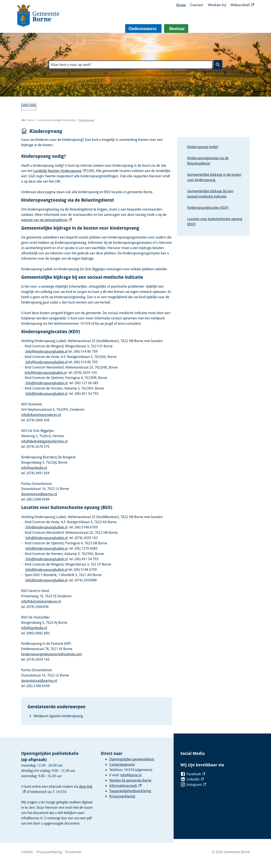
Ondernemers (142, 28)
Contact (196, 5)
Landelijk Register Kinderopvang (59, 170)
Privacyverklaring (122, 796)
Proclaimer (73, 852)
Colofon (27, 852)
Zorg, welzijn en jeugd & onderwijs (56, 120)
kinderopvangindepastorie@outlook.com (51, 654)
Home (181, 5)
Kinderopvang (86, 120)
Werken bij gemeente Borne (130, 780)
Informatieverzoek (125, 785)
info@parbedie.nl (34, 467)
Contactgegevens (122, 764)
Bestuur (177, 28)
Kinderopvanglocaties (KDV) (207, 207)
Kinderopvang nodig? (202, 146)
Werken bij (217, 5)
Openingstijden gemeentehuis (131, 759)
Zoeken (217, 64)
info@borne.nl (130, 775)
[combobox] (130, 64)
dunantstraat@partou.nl (39, 494)
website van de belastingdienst (46, 220)
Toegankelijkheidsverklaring (130, 791)
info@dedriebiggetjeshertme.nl (44, 441)
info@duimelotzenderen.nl (41, 414)
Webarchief (242, 5)
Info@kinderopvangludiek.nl (46, 351)
